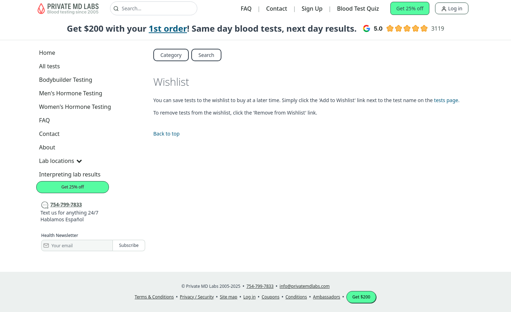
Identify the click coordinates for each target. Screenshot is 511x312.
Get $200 (361, 297)
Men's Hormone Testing (70, 93)
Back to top (166, 133)
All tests (49, 66)
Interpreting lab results (69, 174)
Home (47, 53)
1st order (168, 28)
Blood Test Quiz (358, 8)
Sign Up (312, 8)
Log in (451, 8)
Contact (276, 8)
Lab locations (60, 161)
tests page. (447, 100)
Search (206, 55)
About (47, 147)
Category (171, 55)
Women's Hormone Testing (75, 107)
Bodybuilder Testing (65, 80)
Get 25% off (409, 8)
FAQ (246, 8)
